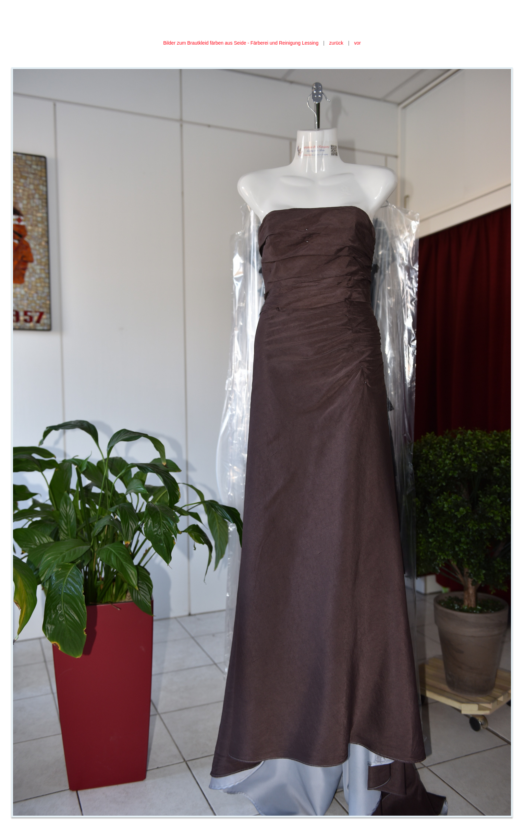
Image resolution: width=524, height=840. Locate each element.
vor (357, 43)
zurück (336, 43)
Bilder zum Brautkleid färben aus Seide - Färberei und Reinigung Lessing (240, 43)
